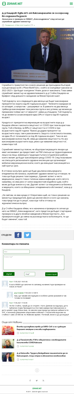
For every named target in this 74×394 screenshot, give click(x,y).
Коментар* (33, 262)
